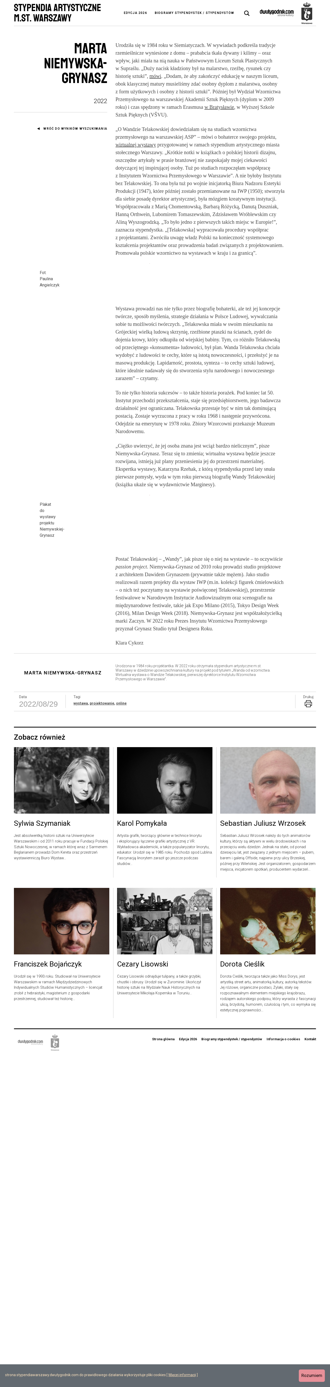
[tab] (247, 13)
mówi (155, 76)
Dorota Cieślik (242, 1295)
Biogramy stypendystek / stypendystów (194, 13)
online (121, 1035)
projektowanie (102, 1035)
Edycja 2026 (135, 13)
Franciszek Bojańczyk (48, 1295)
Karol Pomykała (142, 1155)
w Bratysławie (219, 107)
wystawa (80, 1035)
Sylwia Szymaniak (42, 1155)
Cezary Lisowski (142, 1295)
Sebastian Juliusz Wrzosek (263, 1155)
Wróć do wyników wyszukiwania (75, 128)
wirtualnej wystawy (136, 144)
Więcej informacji (182, 1375)
